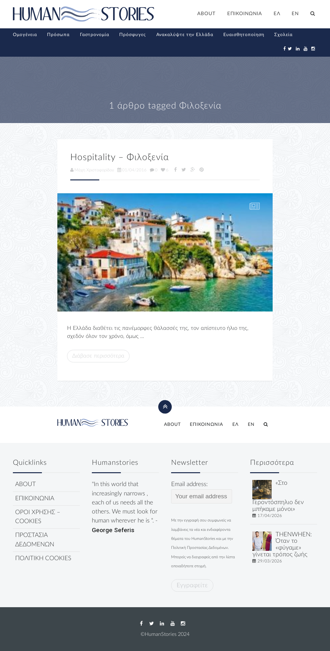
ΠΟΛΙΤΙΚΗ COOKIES (43, 558)
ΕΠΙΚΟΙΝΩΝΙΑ (244, 13)
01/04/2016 (132, 170)
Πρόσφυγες (132, 35)
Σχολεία (283, 35)
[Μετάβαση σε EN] (295, 14)
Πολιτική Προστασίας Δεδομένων (199, 548)
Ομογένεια (25, 35)
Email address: (201, 492)
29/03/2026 (269, 561)
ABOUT (206, 13)
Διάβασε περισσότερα (98, 356)
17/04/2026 (269, 515)
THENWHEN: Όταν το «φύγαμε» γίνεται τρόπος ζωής (282, 544)
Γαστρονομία (94, 35)
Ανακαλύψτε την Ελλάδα (184, 35)
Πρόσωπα (58, 35)
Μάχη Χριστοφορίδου (92, 170)
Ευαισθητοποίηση (243, 35)
